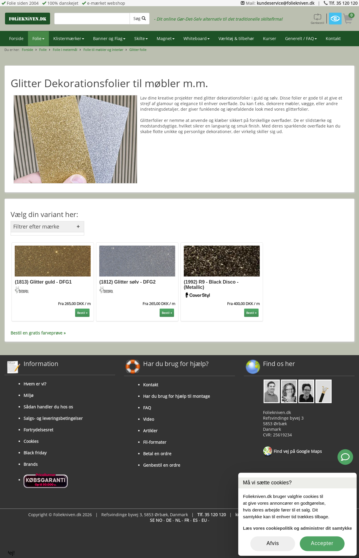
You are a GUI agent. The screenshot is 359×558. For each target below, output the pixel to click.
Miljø (28, 395)
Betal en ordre (157, 453)
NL (178, 520)
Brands (31, 464)
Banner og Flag (109, 38)
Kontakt (333, 38)
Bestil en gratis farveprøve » (38, 333)
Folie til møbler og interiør (103, 49)
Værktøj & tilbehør (236, 38)
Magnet (166, 38)
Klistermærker (68, 38)
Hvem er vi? (35, 384)
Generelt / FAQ (301, 38)
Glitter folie (137, 49)
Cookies (31, 441)
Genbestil (317, 18)
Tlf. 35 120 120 (343, 3)
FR (186, 520)
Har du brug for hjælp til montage (176, 396)
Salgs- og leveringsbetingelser (53, 418)
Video (148, 419)
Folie (38, 38)
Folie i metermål (65, 49)
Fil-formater (154, 442)
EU (204, 520)
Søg (139, 18)
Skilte (141, 38)
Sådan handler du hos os (48, 407)
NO (159, 520)
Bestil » (82, 313)
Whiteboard (196, 38)
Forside (16, 38)
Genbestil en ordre (161, 465)
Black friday (35, 453)
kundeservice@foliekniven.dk (285, 3)
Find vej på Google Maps (292, 451)
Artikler (150, 430)
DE (168, 520)
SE (152, 520)
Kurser (269, 38)
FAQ (147, 407)
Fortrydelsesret (38, 430)
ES (195, 520)
